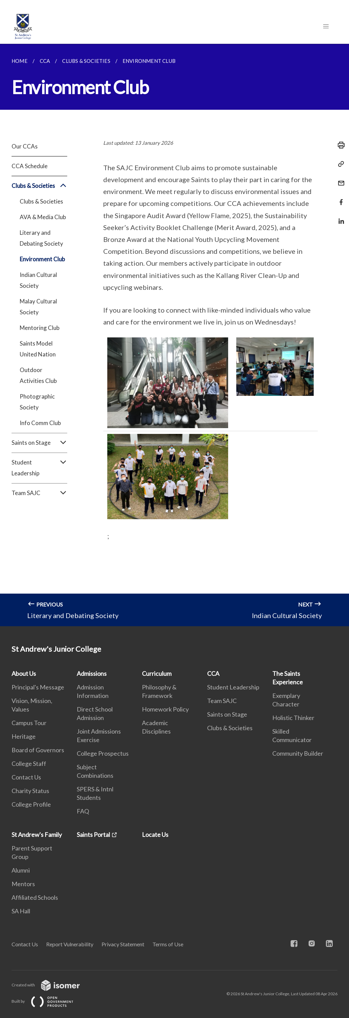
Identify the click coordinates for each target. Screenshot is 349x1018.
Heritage (24, 736)
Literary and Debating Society (41, 238)
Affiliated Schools (35, 897)
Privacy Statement (123, 944)
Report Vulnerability (69, 944)
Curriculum (156, 673)
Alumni (21, 870)
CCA (213, 673)
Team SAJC (39, 493)
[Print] (339, 145)
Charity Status (30, 790)
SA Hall (21, 911)
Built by (48, 1001)
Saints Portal (93, 834)
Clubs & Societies (39, 185)
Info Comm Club (40, 422)
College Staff (29, 763)
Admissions (92, 673)
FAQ (83, 811)
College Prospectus (103, 753)
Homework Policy (165, 709)
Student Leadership (39, 468)
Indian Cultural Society (38, 280)
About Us (24, 673)
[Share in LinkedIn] (339, 217)
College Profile (31, 804)
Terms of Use (167, 944)
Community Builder (297, 753)
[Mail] (339, 179)
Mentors (23, 884)
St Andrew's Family (37, 834)
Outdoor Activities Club (38, 375)
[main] (174, 335)
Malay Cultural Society (38, 307)
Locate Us (155, 834)
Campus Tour (29, 722)
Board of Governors (38, 750)
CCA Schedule (30, 166)
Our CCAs (25, 146)
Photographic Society (37, 402)
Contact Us (26, 777)
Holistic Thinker (293, 717)
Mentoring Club (39, 327)
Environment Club (42, 259)
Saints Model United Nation (38, 349)
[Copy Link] (339, 164)
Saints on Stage (39, 442)
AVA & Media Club (43, 217)
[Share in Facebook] (339, 198)
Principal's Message (38, 687)
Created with (51, 984)
